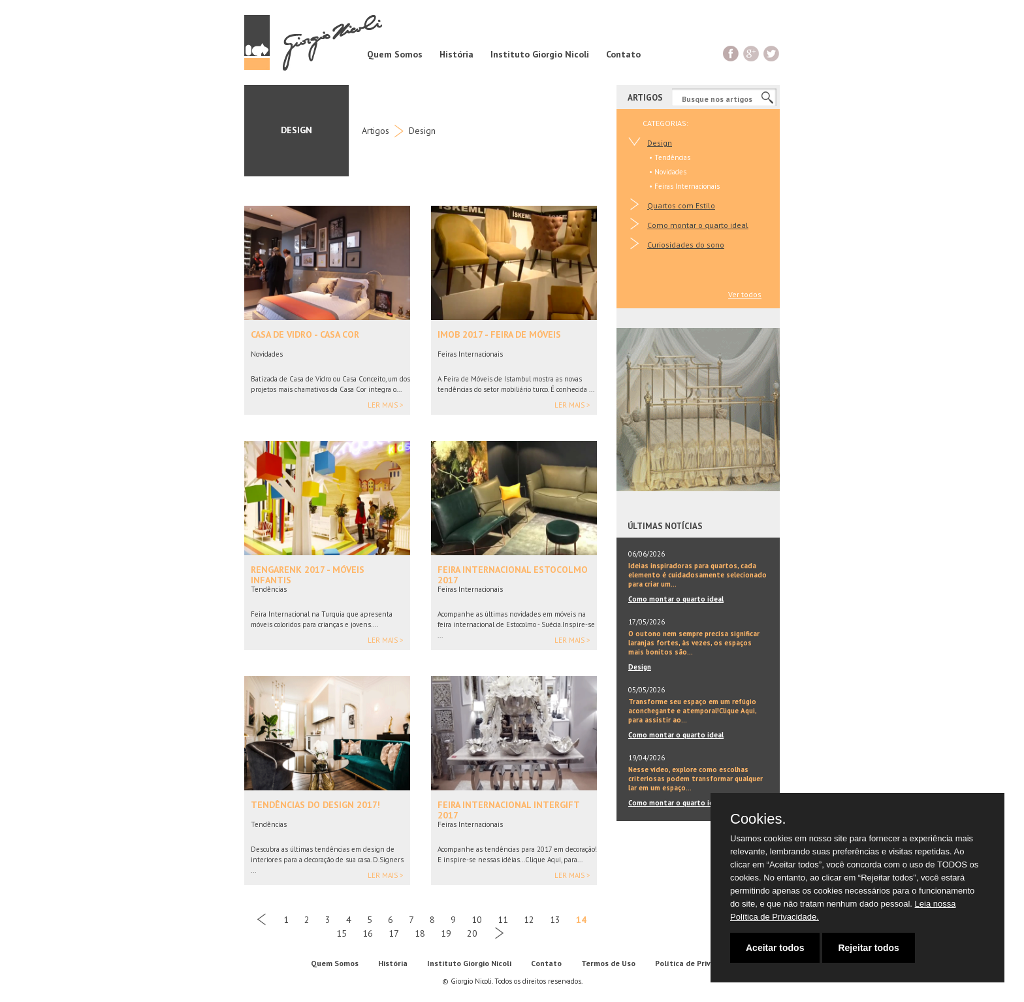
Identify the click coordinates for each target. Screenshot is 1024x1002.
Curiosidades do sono (685, 245)
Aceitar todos (775, 948)
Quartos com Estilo (681, 205)
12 (529, 920)
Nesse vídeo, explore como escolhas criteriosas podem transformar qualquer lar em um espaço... (695, 778)
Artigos (375, 131)
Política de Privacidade (697, 963)
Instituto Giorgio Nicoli (539, 54)
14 (581, 920)
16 (367, 933)
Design (422, 131)
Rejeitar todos (868, 948)
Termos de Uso (608, 963)
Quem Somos (395, 54)
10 (477, 920)
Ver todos (744, 294)
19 (446, 933)
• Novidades (667, 171)
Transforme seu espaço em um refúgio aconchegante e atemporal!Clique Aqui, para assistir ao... (692, 710)
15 (341, 933)
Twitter (771, 53)
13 (555, 920)
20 (472, 933)
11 (503, 920)
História (456, 54)
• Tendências (669, 157)
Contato (623, 54)
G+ (751, 53)
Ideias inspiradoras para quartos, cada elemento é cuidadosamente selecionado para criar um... (697, 575)
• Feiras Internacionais (684, 186)
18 (420, 933)
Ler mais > (386, 405)
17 (394, 933)
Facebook (731, 53)
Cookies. (758, 819)
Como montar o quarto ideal (697, 225)
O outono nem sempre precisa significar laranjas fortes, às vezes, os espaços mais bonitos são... (694, 642)
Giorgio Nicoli (313, 42)
